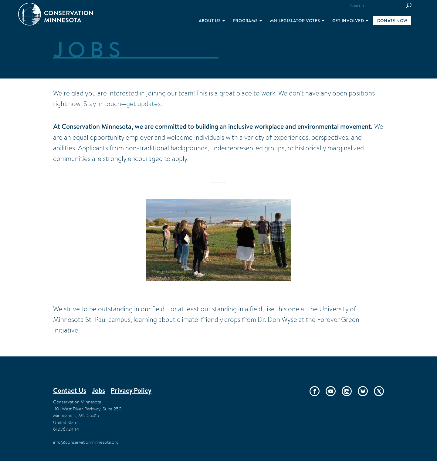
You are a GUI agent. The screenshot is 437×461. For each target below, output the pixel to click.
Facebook (315, 391)
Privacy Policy (131, 390)
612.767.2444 (66, 429)
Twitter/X (379, 391)
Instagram (347, 391)
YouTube (331, 391)
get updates (143, 103)
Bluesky (363, 391)
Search (411, 5)
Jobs (98, 390)
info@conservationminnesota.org (86, 442)
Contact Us (69, 390)
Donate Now (392, 20)
